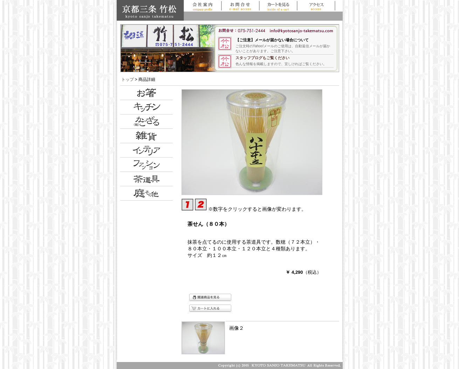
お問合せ (240, 6)
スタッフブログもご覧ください (262, 58)
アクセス (316, 6)
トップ (127, 79)
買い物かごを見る (278, 6)
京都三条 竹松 (150, 10)
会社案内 (202, 6)
